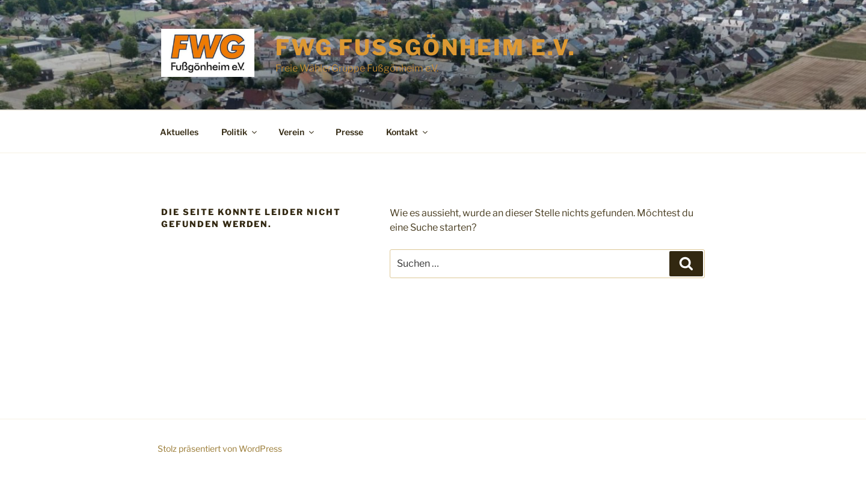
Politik (240, 132)
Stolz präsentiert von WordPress (220, 448)
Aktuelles (179, 132)
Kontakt (407, 132)
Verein (297, 132)
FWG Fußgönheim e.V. (425, 47)
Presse (349, 132)
